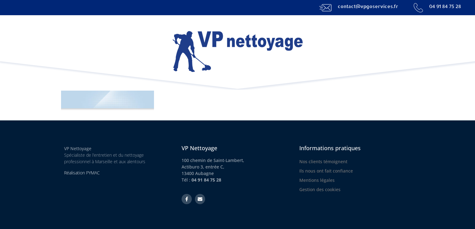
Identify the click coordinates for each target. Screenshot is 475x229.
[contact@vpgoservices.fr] (325, 8)
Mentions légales (317, 180)
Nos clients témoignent (323, 161)
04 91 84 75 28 (445, 6)
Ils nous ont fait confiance (326, 171)
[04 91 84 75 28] (418, 7)
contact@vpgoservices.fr (368, 6)
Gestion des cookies (320, 189)
